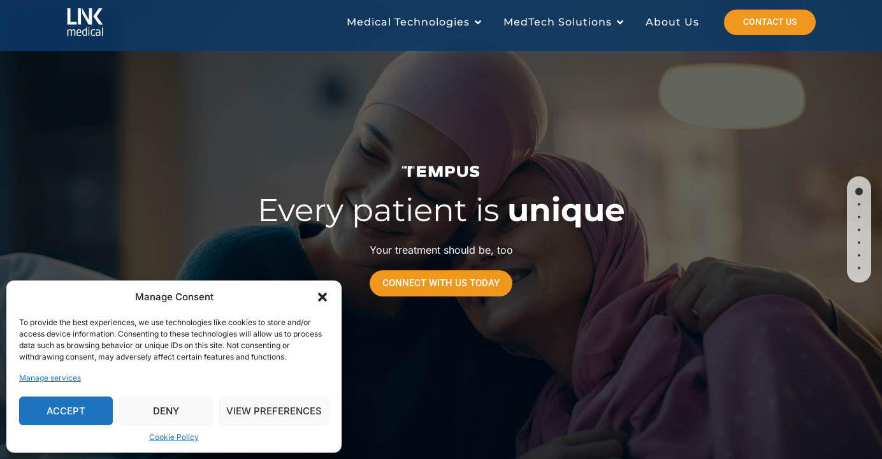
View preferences (274, 411)
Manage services (50, 377)
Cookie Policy (174, 437)
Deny (166, 411)
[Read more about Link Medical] (103, 22)
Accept (66, 411)
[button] (322, 297)
